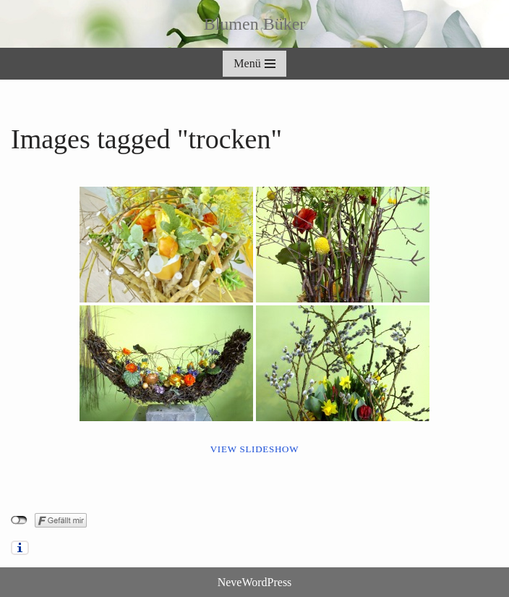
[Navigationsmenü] (254, 64)
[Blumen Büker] (255, 24)
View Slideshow (254, 449)
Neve (230, 582)
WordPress (266, 582)
